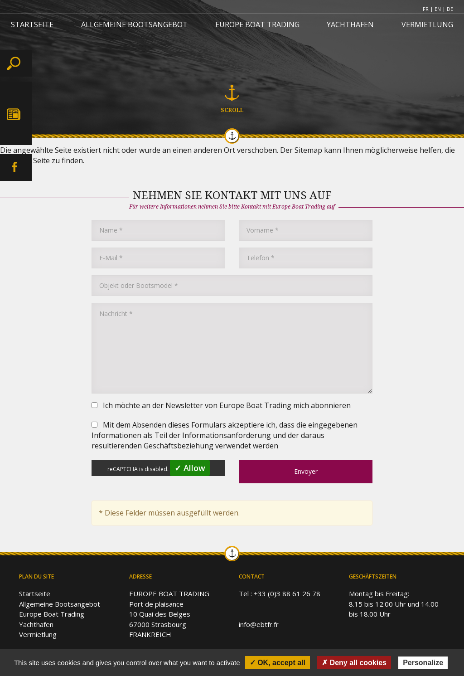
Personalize (423, 662)
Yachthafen (36, 624)
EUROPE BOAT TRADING (257, 24)
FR (426, 8)
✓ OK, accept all (277, 662)
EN (438, 8)
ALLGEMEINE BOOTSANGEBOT (134, 24)
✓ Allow (189, 467)
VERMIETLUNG (427, 24)
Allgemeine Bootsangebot (59, 603)
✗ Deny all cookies (354, 662)
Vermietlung (38, 634)
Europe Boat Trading (51, 613)
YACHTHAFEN (350, 24)
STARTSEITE (32, 24)
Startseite (34, 593)
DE (450, 8)
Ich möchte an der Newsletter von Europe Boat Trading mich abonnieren (221, 405)
